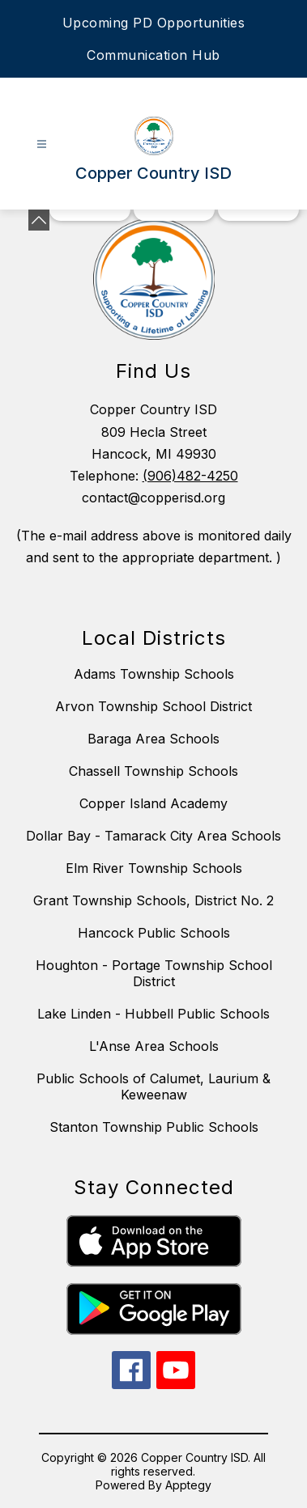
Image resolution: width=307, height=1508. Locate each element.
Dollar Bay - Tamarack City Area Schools (153, 836)
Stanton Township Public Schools (153, 1127)
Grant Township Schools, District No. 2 (153, 900)
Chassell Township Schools (153, 771)
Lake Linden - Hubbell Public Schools (153, 1014)
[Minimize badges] (38, 220)
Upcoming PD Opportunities (153, 23)
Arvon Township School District (153, 706)
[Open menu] (41, 144)
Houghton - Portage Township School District (154, 973)
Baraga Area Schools (153, 739)
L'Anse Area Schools (154, 1046)
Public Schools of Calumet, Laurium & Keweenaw (153, 1086)
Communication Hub (153, 55)
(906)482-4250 (190, 476)
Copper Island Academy (153, 803)
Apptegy (188, 1485)
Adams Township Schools (154, 674)
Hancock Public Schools (154, 933)
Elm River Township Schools (154, 868)
